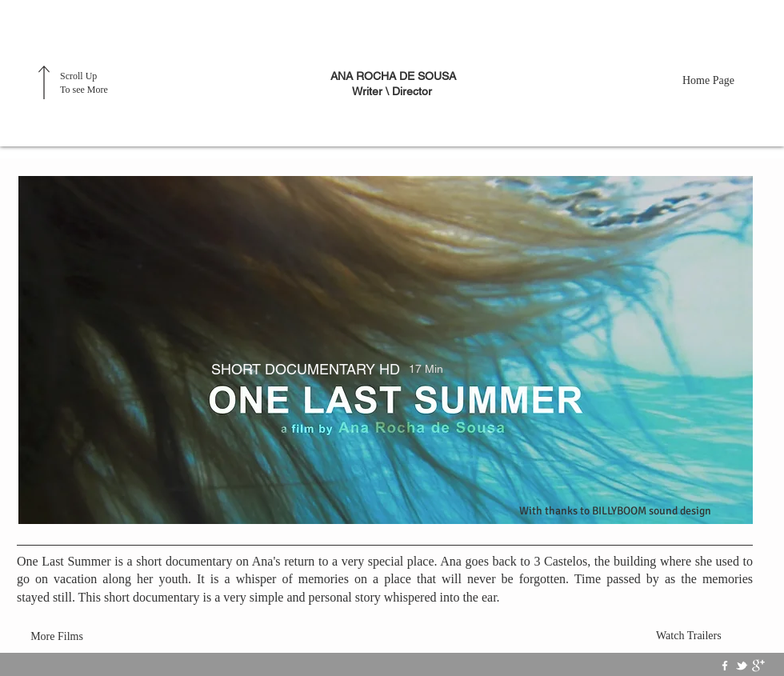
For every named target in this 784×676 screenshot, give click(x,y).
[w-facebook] (724, 665)
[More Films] (57, 637)
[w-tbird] (741, 665)
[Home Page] (720, 80)
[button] (385, 350)
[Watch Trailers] (694, 635)
